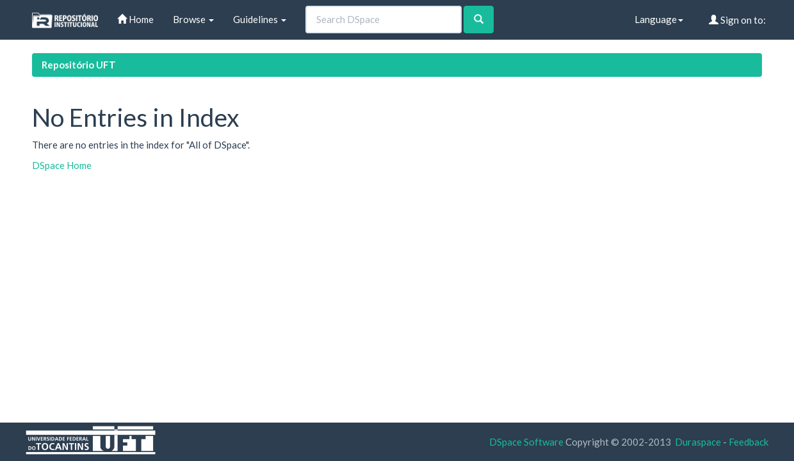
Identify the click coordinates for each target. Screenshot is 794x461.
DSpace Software (526, 442)
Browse (193, 19)
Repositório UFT (79, 64)
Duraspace (698, 442)
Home (135, 19)
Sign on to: (737, 20)
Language (659, 19)
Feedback (748, 442)
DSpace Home (62, 165)
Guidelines (259, 19)
